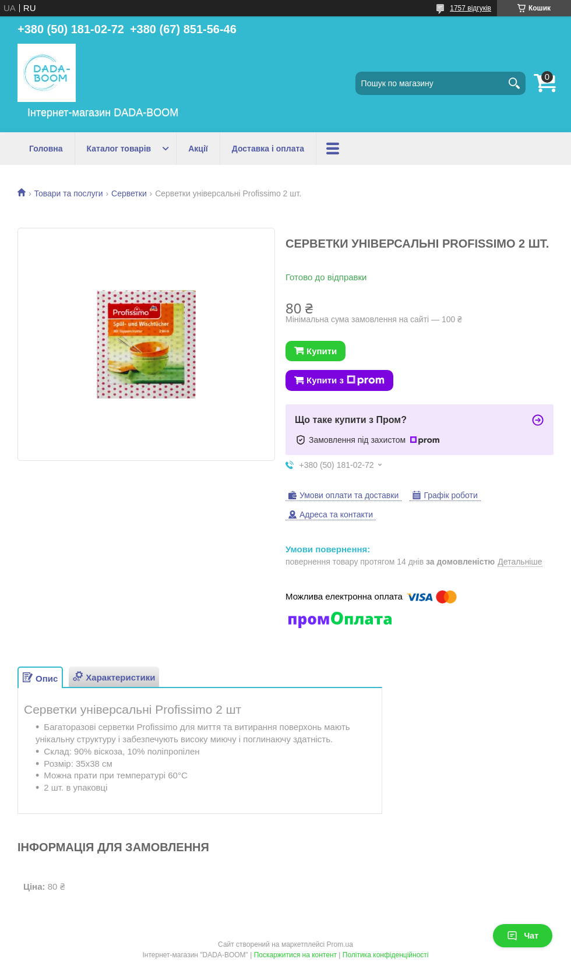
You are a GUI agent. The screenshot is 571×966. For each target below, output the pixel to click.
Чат (522, 935)
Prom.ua (340, 944)
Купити (321, 351)
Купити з (345, 380)
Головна (46, 148)
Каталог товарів (119, 148)
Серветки (129, 193)
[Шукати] (514, 83)
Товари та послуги (68, 193)
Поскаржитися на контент (295, 955)
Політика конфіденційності (386, 955)
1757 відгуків (470, 8)
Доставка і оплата (268, 148)
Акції (198, 148)
